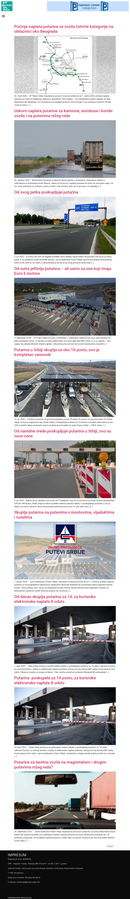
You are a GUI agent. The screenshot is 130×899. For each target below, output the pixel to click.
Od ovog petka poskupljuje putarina (46, 192)
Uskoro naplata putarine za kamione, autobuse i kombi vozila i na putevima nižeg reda (63, 113)
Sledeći (111, 846)
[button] (3, 16)
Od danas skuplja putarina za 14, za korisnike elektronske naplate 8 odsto (55, 599)
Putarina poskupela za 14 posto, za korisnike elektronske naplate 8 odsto (55, 680)
